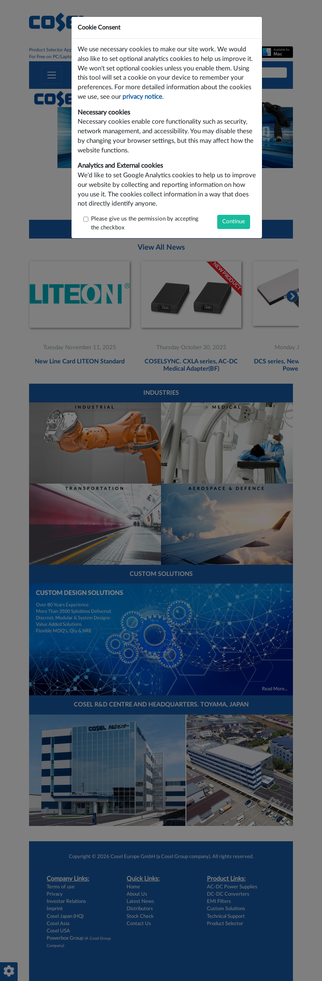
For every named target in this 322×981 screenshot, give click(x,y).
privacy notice (142, 97)
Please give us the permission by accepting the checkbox (144, 223)
